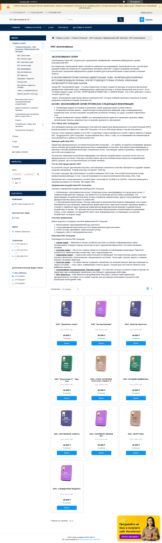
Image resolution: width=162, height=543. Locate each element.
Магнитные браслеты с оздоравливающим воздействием (24, 101)
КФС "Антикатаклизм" (101, 324)
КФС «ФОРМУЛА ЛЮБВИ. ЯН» (101, 435)
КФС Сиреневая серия (25, 62)
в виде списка (151, 289)
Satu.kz (92, 537)
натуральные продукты (24, 130)
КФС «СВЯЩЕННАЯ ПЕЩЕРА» (67, 489)
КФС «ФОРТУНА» (136, 434)
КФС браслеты (22, 75)
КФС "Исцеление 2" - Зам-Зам (67, 380)
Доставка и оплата (82, 27)
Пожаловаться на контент (90, 539)
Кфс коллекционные (24, 72)
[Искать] (120, 19)
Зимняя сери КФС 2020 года (27, 94)
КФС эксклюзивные (24, 69)
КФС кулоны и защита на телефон (26, 86)
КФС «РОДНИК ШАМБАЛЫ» (136, 379)
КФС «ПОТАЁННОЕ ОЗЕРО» (67, 434)
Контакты (63, 27)
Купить (66, 343)
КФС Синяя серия (23, 55)
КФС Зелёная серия (24, 59)
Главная (16, 27)
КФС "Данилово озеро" (67, 324)
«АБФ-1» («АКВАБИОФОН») (27, 91)
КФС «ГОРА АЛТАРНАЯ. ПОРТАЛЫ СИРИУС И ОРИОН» (101, 381)
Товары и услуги (33, 27)
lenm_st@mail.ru (20, 273)
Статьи (15, 136)
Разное (18, 120)
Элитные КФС (22, 82)
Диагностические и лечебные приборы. (26, 109)
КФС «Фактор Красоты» (136, 324)
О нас (51, 27)
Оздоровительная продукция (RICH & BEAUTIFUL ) (27, 115)
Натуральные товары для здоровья (25, 125)
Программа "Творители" (25, 79)
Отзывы (15, 147)
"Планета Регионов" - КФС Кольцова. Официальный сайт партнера (99, 38)
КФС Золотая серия (24, 65)
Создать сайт (24, 2)
